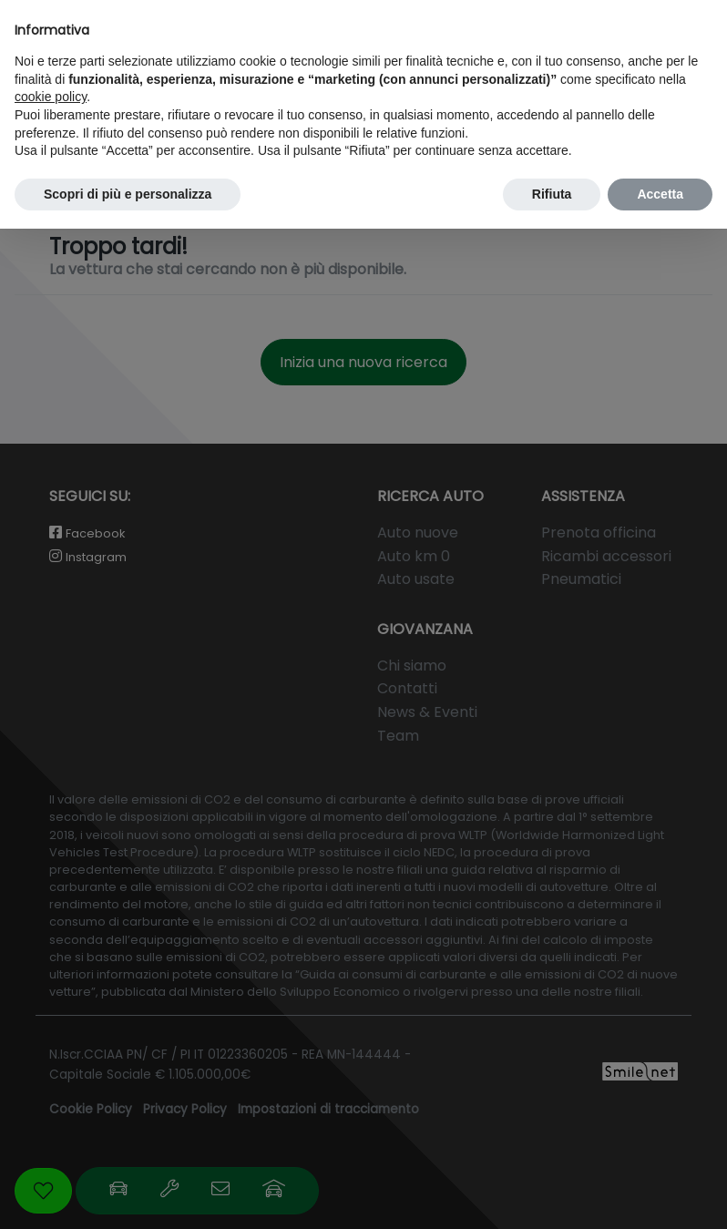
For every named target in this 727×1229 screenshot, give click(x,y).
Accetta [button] (660, 194)
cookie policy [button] (51, 96)
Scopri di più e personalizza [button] (127, 194)
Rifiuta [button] (552, 194)
